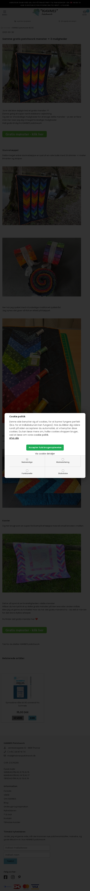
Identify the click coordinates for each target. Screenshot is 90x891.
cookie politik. (41, 434)
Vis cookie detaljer (45, 453)
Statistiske (63, 473)
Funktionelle (27, 473)
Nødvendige (27, 462)
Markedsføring (62, 462)
